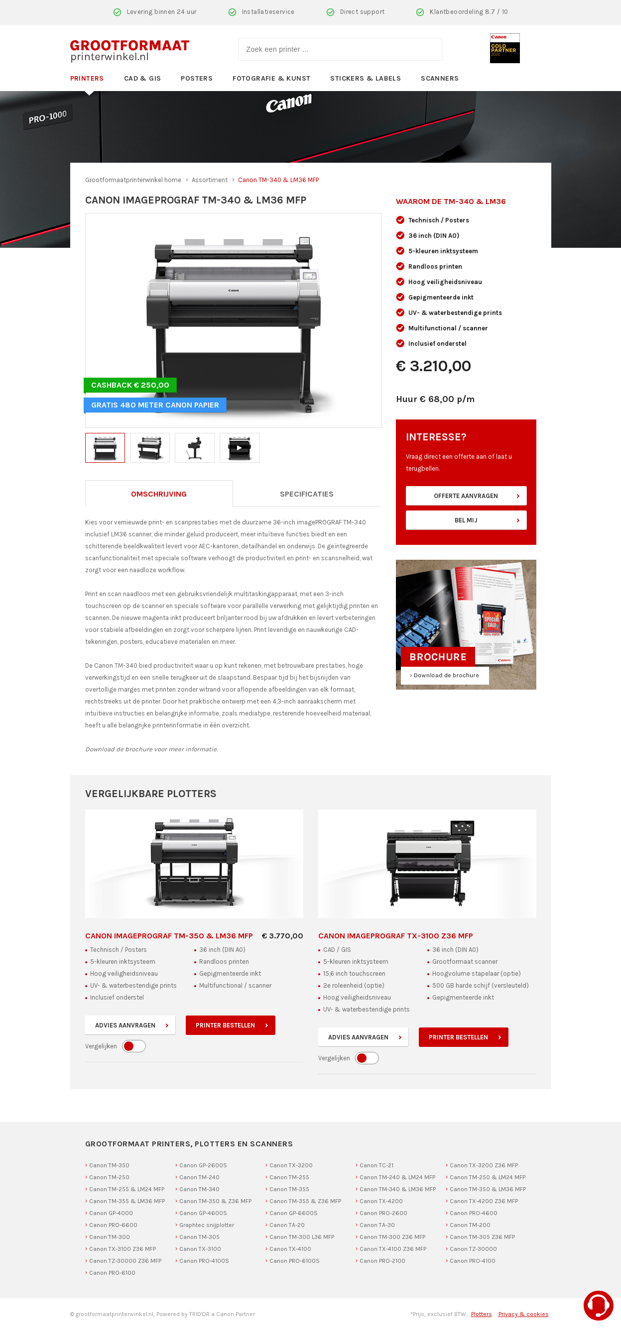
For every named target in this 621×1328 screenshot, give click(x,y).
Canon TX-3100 (200, 1248)
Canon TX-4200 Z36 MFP (484, 1201)
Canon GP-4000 (111, 1213)
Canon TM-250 (109, 1177)
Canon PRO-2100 (382, 1260)
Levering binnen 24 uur (162, 11)
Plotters (481, 1314)
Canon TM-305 (199, 1236)
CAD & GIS (142, 78)
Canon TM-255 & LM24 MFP (126, 1189)
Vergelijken (101, 1046)
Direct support (362, 11)
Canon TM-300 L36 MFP (301, 1236)
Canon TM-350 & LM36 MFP (488, 1189)
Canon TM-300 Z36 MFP (392, 1236)
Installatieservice (268, 11)
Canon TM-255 (289, 1177)
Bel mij (466, 520)
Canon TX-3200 (291, 1165)
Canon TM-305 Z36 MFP (482, 1236)
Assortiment (210, 180)
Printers (87, 78)
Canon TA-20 (287, 1225)
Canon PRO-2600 (383, 1213)
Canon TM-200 (470, 1225)
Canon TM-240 (199, 1177)
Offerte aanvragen (466, 496)
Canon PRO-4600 (473, 1213)
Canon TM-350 (109, 1165)
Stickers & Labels (365, 78)
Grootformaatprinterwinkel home (133, 180)
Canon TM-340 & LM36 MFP (398, 1189)
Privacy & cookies (523, 1314)
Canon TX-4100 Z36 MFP (393, 1248)
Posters (197, 78)
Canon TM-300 (109, 1236)
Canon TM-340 (199, 1189)
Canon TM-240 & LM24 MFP (397, 1177)
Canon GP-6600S (293, 1213)
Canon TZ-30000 (473, 1248)
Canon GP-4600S (203, 1213)
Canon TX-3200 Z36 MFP (484, 1165)
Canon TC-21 (376, 1165)
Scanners (440, 78)
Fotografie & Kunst (271, 78)
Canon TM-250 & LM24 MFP (487, 1177)
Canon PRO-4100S (204, 1260)
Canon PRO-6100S (294, 1260)
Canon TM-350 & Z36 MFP (215, 1201)
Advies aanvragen (125, 1025)
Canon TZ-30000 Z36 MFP (125, 1260)
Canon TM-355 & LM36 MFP (127, 1201)
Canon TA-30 (377, 1225)
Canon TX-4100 (290, 1248)
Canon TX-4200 (381, 1201)
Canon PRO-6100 (112, 1272)
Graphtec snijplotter (206, 1225)
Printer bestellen (225, 1025)
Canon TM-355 (289, 1189)
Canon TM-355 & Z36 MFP (305, 1201)
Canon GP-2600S (203, 1165)
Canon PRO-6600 (113, 1225)
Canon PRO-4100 (473, 1260)
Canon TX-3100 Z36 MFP (122, 1248)
